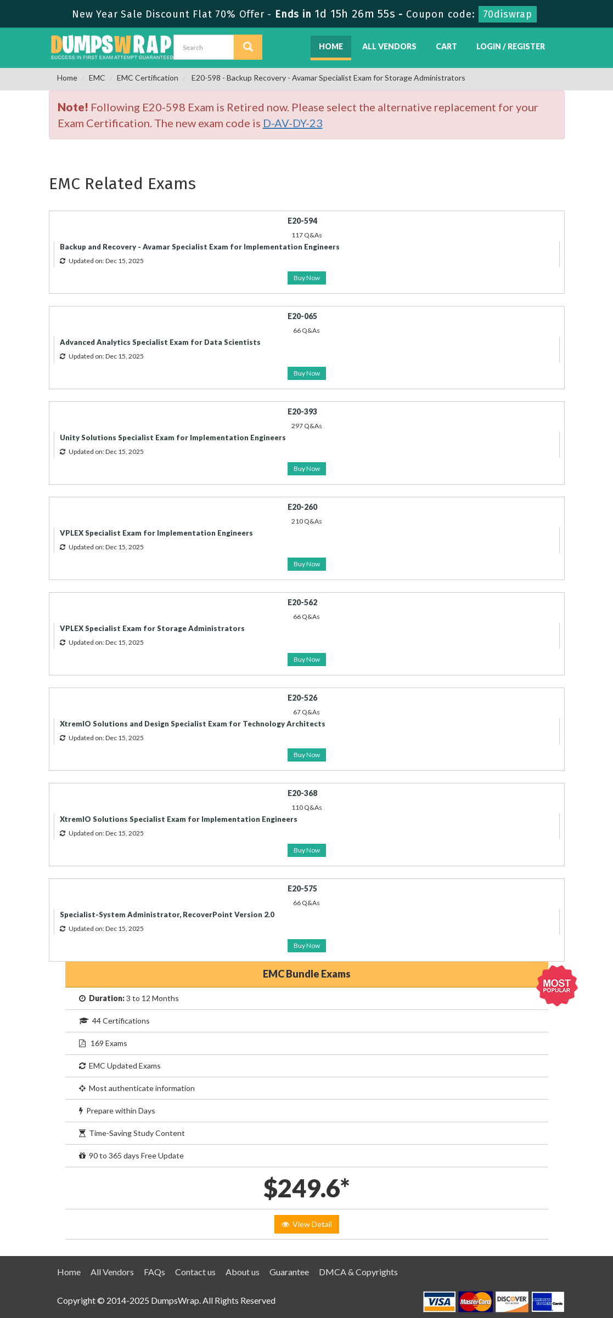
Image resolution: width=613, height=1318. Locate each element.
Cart (446, 46)
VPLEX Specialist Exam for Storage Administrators (152, 628)
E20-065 (302, 316)
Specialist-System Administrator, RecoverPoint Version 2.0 (167, 914)
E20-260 (302, 507)
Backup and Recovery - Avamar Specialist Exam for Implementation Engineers (200, 246)
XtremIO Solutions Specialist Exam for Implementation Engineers (178, 819)
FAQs (154, 1271)
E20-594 (302, 220)
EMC (97, 77)
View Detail (307, 1224)
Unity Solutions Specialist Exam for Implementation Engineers (173, 437)
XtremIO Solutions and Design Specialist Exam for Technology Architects (192, 723)
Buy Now (307, 278)
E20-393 (302, 411)
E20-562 (302, 602)
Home (331, 46)
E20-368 (302, 793)
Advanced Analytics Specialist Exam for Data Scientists (160, 342)
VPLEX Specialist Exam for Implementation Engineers (156, 533)
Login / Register (510, 46)
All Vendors (389, 46)
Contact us (195, 1271)
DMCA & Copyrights (358, 1271)
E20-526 (302, 697)
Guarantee (289, 1271)
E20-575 (302, 888)
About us (243, 1271)
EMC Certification (147, 77)
